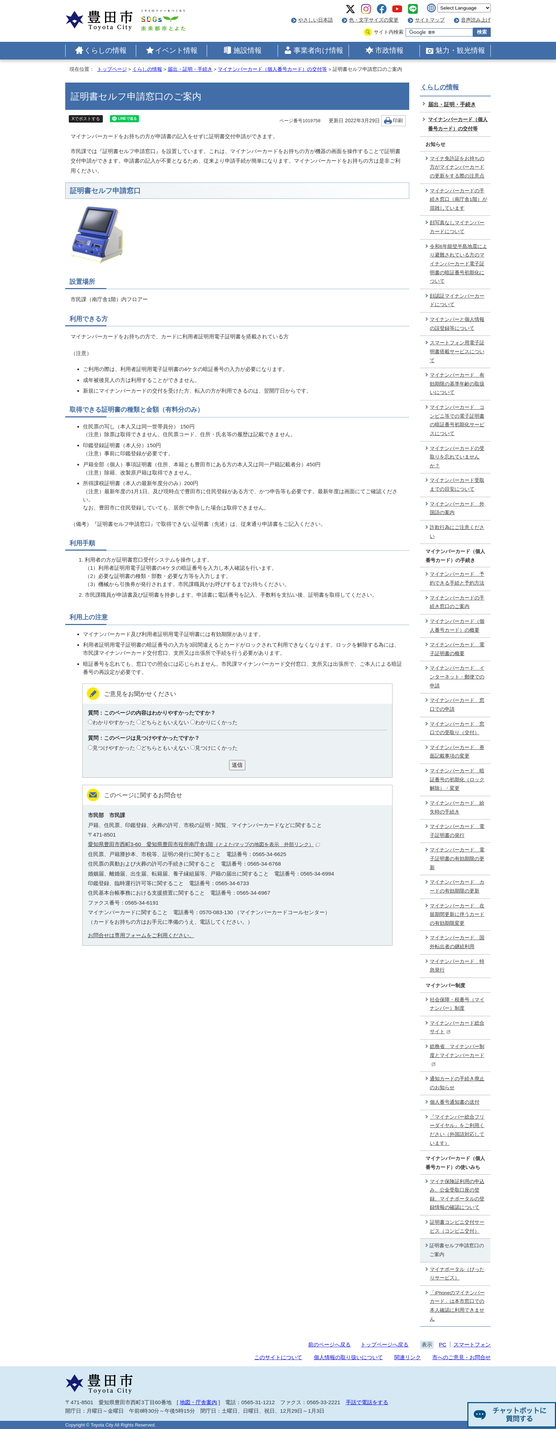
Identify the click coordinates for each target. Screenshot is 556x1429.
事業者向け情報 (318, 50)
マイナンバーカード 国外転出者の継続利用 (457, 942)
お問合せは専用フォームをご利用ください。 (141, 935)
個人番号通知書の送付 (454, 1102)
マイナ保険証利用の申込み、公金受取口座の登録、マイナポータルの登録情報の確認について (457, 1194)
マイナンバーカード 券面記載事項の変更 (457, 752)
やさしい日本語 (315, 20)
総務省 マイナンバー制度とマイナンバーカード (457, 1055)
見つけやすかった (114, 748)
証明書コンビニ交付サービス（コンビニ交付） (457, 1227)
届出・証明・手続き (190, 69)
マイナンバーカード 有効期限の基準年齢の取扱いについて (457, 383)
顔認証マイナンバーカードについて (457, 300)
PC (442, 1344)
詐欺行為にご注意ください (457, 532)
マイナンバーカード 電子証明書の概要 (457, 649)
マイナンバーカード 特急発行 (457, 966)
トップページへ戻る (384, 1344)
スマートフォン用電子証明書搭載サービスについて (457, 351)
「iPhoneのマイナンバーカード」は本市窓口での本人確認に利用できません (457, 1306)
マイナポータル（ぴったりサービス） (457, 1274)
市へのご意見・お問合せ (461, 1357)
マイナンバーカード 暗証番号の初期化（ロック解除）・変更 (457, 779)
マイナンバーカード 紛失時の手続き (457, 807)
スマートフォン (472, 1344)
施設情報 (247, 50)
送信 (237, 765)
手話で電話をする (367, 1402)
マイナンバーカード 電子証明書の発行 (457, 831)
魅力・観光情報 (460, 50)
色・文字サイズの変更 (374, 20)
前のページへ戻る (329, 1344)
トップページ (112, 69)
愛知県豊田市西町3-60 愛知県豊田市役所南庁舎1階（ (204, 844)
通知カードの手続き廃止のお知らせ (457, 1083)
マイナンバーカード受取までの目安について (457, 485)
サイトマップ (430, 20)
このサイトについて (278, 1357)
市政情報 (389, 50)
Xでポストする (86, 118)
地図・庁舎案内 (198, 1402)
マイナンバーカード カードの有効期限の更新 (457, 886)
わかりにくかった (216, 722)
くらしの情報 (105, 50)
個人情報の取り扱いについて (348, 1357)
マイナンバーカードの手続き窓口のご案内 (457, 602)
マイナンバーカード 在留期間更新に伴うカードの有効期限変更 (457, 914)
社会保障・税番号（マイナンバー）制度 (457, 1004)
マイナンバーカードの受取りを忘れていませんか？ (457, 457)
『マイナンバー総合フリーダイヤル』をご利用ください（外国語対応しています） (457, 1130)
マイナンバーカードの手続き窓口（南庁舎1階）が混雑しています (458, 199)
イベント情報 (176, 50)
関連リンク (407, 1357)
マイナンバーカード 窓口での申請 (457, 705)
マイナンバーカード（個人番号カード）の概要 (457, 626)
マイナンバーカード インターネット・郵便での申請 (457, 676)
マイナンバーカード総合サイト (457, 1027)
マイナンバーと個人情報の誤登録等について (457, 324)
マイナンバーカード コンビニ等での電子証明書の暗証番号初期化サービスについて (457, 420)
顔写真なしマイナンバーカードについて (457, 227)
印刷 (398, 120)
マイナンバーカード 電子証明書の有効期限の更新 (457, 858)
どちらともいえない (165, 722)
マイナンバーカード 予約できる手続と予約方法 (457, 579)
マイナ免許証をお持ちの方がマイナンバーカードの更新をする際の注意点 (457, 167)
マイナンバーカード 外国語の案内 (457, 508)
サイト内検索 (389, 32)
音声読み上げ (476, 20)
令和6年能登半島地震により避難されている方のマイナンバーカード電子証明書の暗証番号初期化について (458, 264)
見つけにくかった (216, 748)
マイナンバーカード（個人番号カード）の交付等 (272, 69)
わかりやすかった (114, 722)
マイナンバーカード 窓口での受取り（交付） (457, 728)
